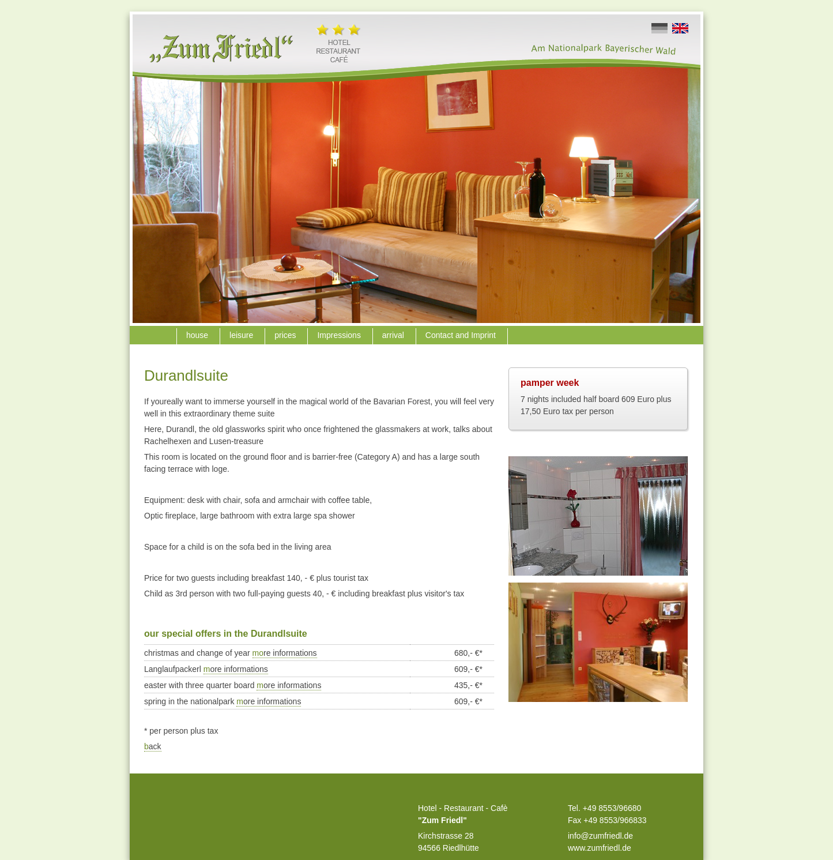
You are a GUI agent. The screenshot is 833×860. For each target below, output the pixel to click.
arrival (394, 335)
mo (284, 653)
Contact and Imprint (461, 335)
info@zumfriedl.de (600, 835)
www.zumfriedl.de (599, 848)
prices (286, 335)
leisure (242, 335)
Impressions (340, 335)
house (198, 335)
